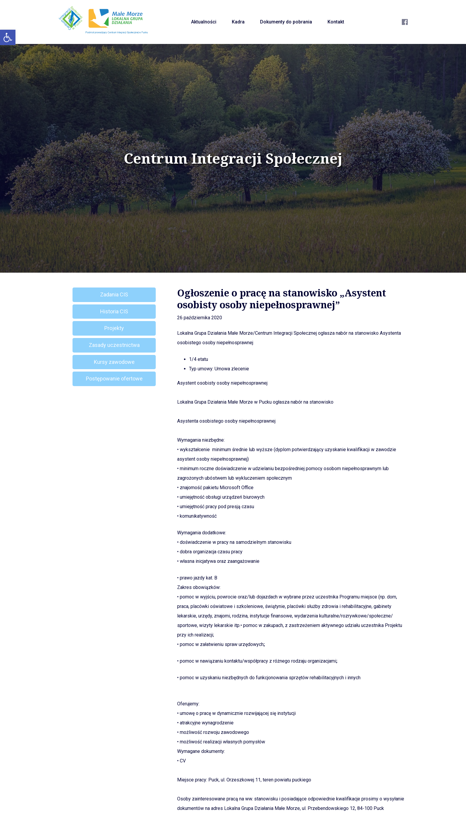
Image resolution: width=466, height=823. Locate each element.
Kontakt (336, 22)
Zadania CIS (114, 294)
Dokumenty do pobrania (286, 22)
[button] (7, 37)
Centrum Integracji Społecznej (233, 158)
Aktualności (203, 22)
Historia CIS (114, 311)
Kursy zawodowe (114, 362)
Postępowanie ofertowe (114, 378)
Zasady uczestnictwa (114, 345)
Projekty (114, 328)
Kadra (238, 22)
